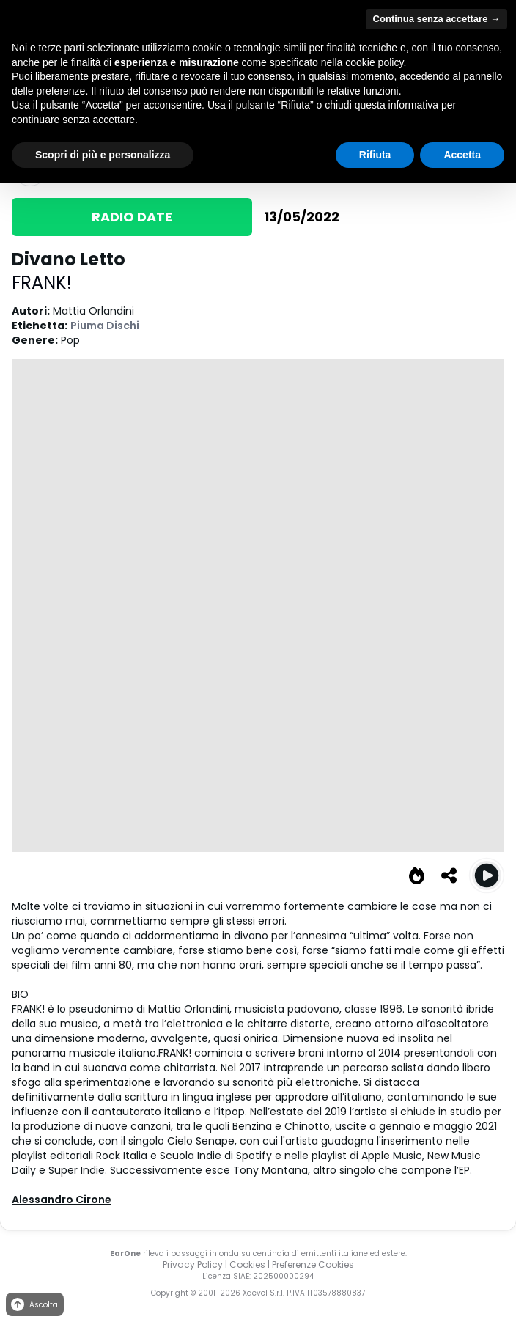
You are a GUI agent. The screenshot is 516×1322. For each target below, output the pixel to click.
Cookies (247, 1264)
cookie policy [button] (374, 62)
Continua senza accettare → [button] (436, 18)
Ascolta (33, 1304)
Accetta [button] (462, 155)
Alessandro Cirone (61, 1199)
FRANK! (42, 283)
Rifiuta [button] (375, 155)
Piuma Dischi (104, 325)
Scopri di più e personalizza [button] (102, 155)
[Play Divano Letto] (486, 875)
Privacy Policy (193, 1264)
